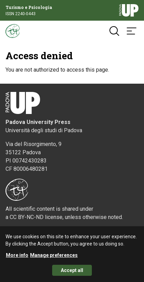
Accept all (72, 272)
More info (17, 257)
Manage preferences (54, 257)
